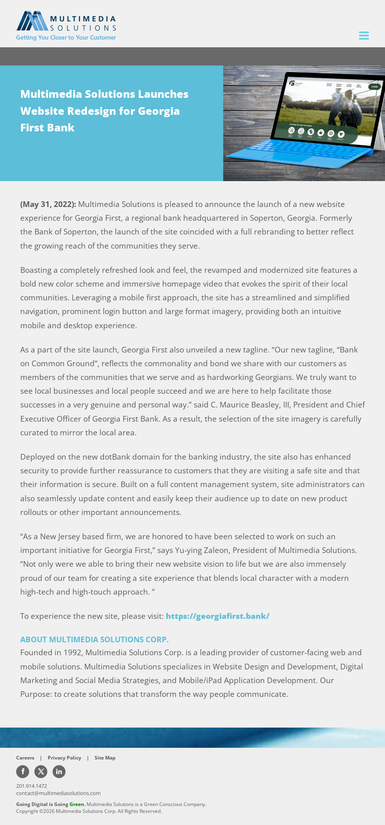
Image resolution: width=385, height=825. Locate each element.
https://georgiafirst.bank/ (217, 616)
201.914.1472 (31, 785)
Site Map (105, 757)
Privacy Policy (64, 757)
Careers (25, 757)
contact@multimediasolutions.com (58, 793)
